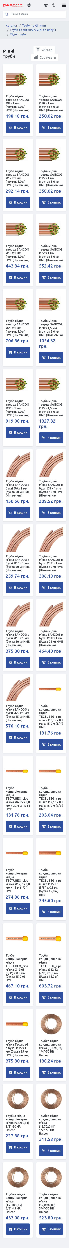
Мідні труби (18, 34)
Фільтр (44, 49)
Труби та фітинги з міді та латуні (33, 30)
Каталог (11, 25)
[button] (28, 5)
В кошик (17, 127)
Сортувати (45, 57)
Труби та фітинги (34, 25)
